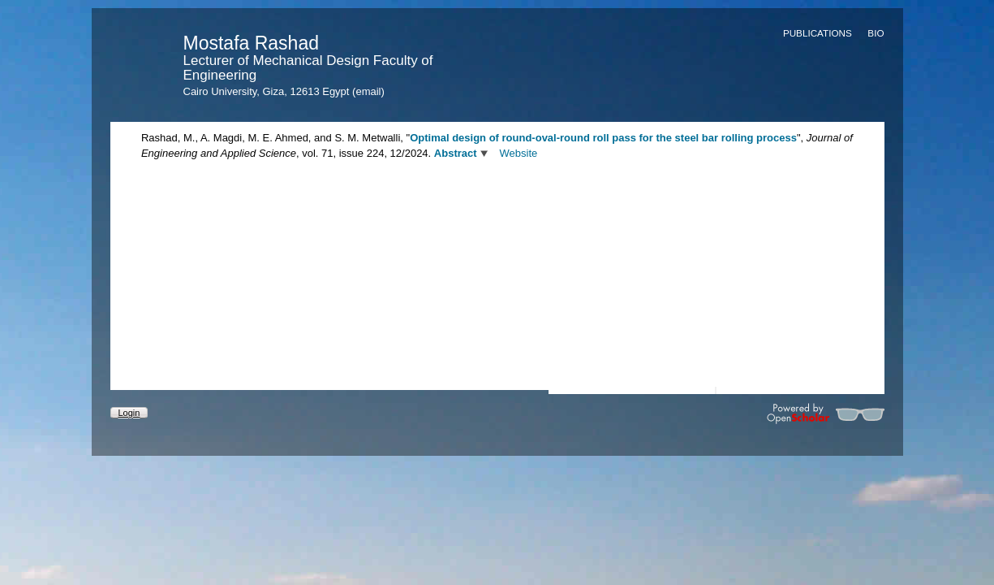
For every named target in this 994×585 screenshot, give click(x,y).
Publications (817, 33)
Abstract (455, 153)
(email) (368, 91)
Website (519, 153)
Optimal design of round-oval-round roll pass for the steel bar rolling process (603, 138)
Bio (875, 33)
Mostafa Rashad (251, 43)
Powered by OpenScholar (825, 413)
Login (129, 413)
